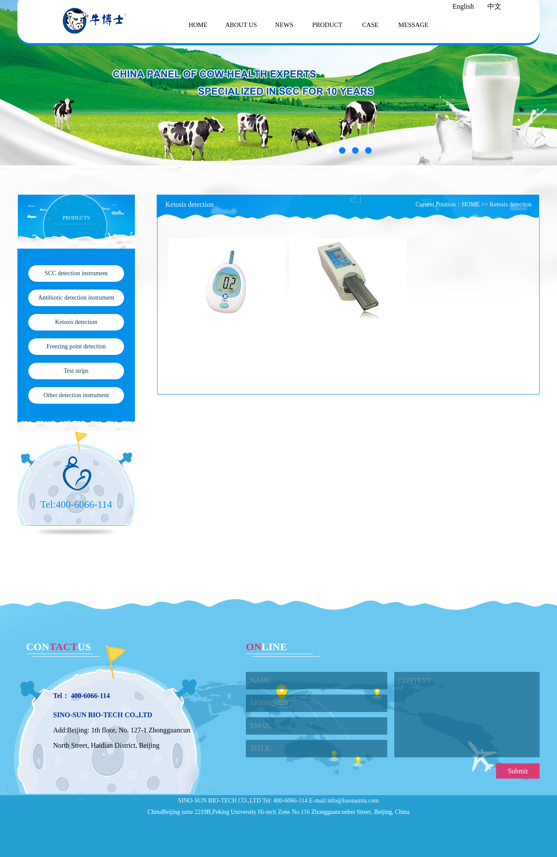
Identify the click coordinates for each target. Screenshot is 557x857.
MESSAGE (414, 24)
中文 (494, 6)
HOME (197, 24)
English (463, 6)
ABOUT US (241, 24)
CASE (370, 24)
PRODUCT (327, 24)
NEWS (284, 24)
